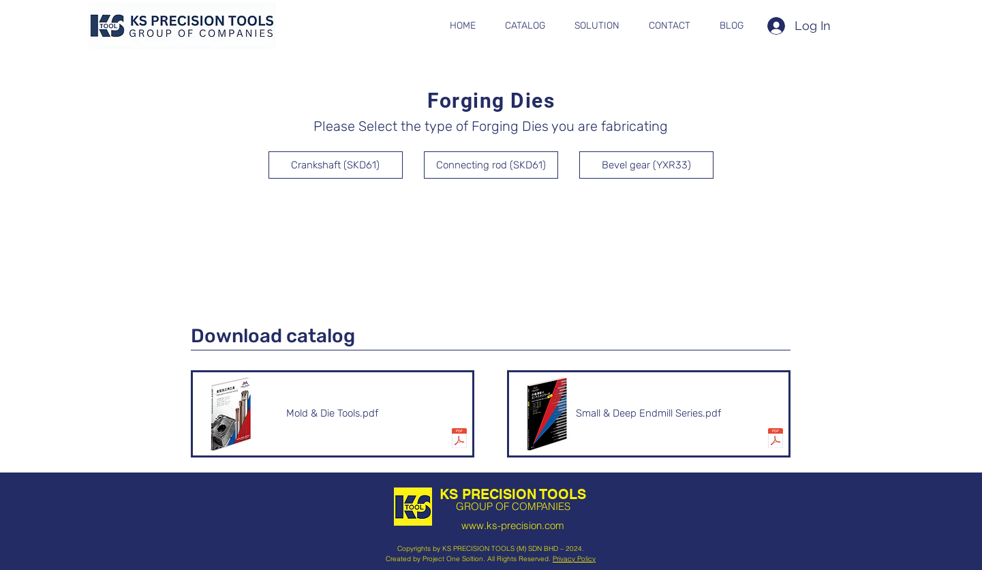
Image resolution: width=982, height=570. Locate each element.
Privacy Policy (574, 558)
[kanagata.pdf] (459, 439)
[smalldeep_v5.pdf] (775, 439)
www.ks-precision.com (512, 525)
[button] (525, 26)
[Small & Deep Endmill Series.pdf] (649, 413)
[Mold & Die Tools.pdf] (332, 413)
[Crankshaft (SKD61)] (335, 165)
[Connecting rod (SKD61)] (491, 165)
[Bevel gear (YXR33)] (646, 165)
